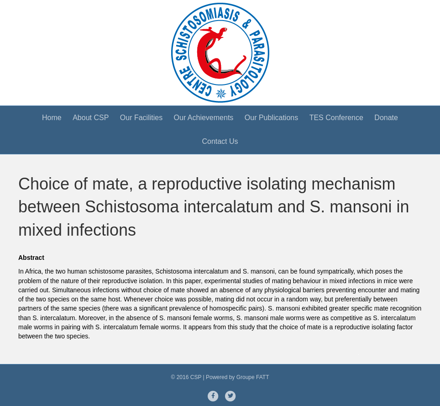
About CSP (91, 117)
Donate (386, 117)
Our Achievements (204, 117)
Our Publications (271, 117)
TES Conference (336, 117)
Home (52, 117)
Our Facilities (141, 117)
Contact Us (220, 141)
